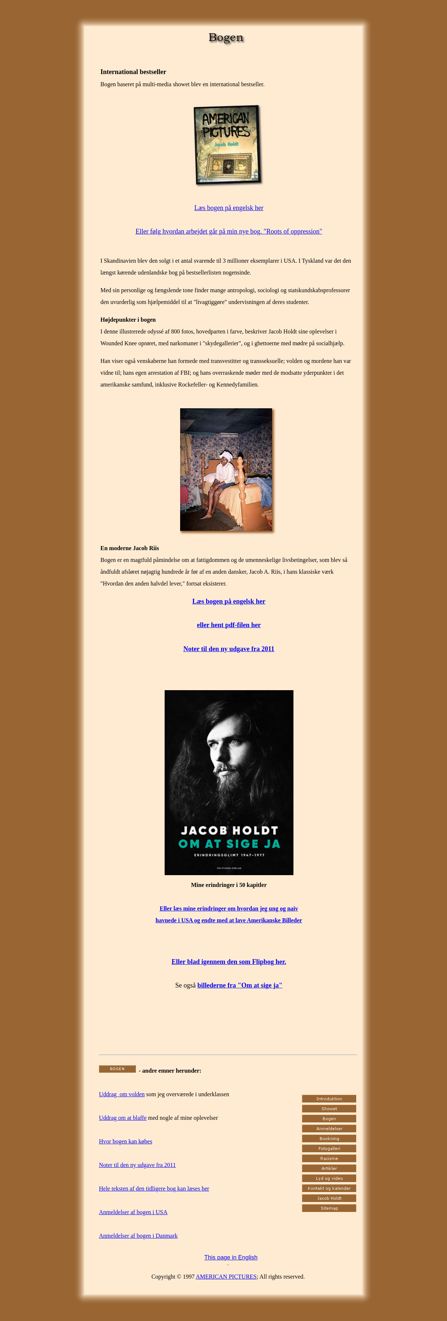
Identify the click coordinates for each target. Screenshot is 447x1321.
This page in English (231, 1257)
